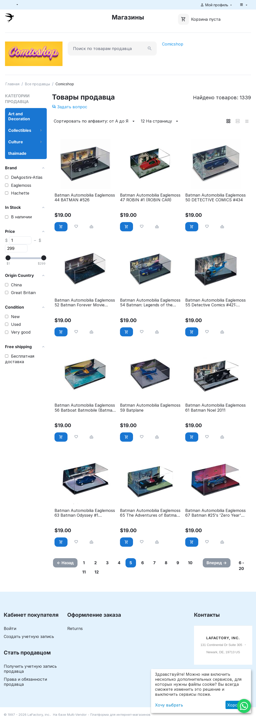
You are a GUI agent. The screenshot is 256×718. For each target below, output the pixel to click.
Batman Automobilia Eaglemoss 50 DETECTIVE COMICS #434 (215, 197)
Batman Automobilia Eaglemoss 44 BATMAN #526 (84, 197)
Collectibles (19, 130)
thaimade (17, 153)
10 (190, 562)
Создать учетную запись (29, 636)
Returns (75, 628)
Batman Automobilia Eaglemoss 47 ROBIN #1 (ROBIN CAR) (150, 197)
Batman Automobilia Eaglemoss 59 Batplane (150, 407)
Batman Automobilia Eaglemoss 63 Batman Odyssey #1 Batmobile (84, 513)
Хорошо (235, 704)
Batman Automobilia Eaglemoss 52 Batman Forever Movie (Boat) (84, 302)
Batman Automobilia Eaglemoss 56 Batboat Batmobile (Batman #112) (84, 407)
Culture (15, 141)
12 (96, 571)
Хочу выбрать (169, 704)
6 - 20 (241, 565)
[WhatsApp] (244, 706)
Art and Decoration (19, 116)
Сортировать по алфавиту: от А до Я (95, 121)
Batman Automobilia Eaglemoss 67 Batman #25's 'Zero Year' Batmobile (215, 513)
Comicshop (172, 44)
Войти (10, 628)
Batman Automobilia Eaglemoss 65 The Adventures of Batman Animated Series (150, 513)
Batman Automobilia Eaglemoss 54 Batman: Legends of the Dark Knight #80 (150, 302)
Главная (13, 84)
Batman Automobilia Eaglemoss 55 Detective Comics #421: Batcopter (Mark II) (215, 302)
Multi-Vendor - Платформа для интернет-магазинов (108, 714)
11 (84, 571)
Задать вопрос (69, 106)
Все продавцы (37, 84)
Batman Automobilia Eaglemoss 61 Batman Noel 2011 (215, 407)
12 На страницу (160, 121)
